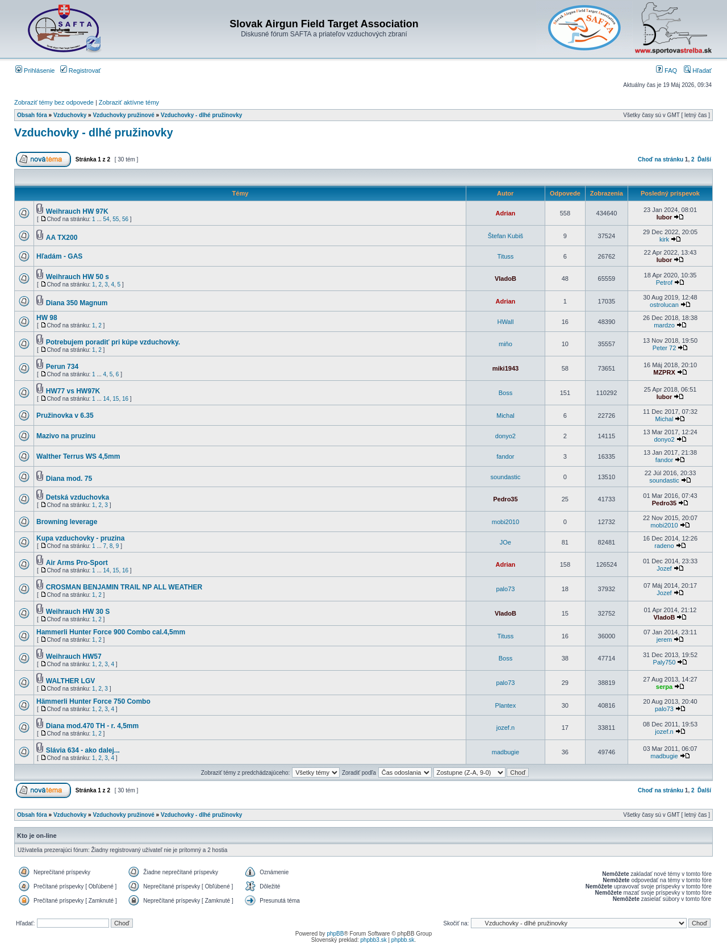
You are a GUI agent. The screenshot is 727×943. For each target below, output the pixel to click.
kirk (664, 239)
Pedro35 (505, 499)
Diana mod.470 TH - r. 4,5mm (92, 726)
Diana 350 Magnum (77, 303)
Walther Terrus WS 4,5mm (78, 456)
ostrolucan (664, 304)
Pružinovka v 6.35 (65, 415)
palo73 (505, 588)
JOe (505, 542)
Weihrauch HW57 (74, 656)
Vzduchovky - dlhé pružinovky (201, 115)
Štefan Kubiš (505, 235)
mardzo (664, 325)
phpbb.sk (403, 940)
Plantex (505, 705)
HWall (505, 321)
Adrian (505, 213)
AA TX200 (62, 238)
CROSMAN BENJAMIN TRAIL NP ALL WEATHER (124, 587)
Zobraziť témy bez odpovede (54, 102)
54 (106, 219)
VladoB (505, 278)
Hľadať (698, 70)
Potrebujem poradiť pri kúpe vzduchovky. (113, 342)
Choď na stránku (660, 159)
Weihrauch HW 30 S (78, 612)
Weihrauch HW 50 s (77, 277)
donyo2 (505, 436)
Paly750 (664, 662)
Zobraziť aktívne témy (129, 102)
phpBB (335, 933)
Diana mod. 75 (69, 479)
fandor (505, 456)
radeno (664, 545)
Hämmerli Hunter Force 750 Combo (93, 701)
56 (125, 219)
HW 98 (46, 318)
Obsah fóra (32, 115)
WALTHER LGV (70, 681)
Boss (505, 392)
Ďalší (704, 159)
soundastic (506, 476)
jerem (664, 639)
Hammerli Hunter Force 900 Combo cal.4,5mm (110, 632)
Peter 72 (664, 347)
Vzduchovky (69, 115)
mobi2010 (505, 521)
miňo (505, 343)
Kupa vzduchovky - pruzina (80, 538)
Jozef (664, 568)
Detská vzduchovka (77, 497)
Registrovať (80, 70)
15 (115, 399)
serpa (664, 686)
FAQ (666, 70)
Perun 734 (62, 367)
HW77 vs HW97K (73, 391)
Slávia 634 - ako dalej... (83, 750)
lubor (664, 217)
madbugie (505, 752)
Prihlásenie (35, 70)
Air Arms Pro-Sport (77, 563)
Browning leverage (66, 522)
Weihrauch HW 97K (77, 211)
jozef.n (505, 727)
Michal (505, 415)
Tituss (505, 256)
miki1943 (505, 368)
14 (106, 399)
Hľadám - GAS (59, 256)
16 (125, 399)
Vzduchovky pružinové (123, 115)
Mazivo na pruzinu (65, 436)
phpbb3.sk (374, 940)
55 (115, 219)
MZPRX (664, 372)
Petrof (664, 282)
